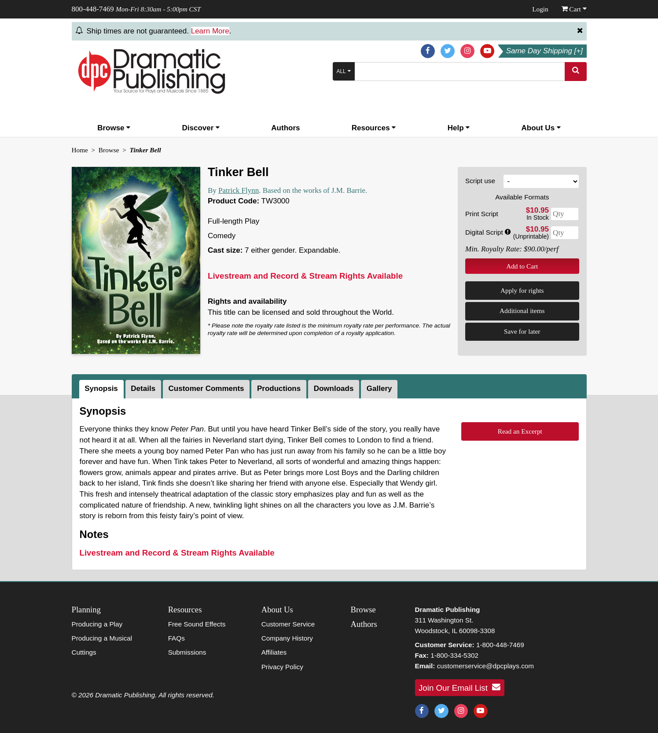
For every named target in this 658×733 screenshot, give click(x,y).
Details (143, 388)
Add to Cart (522, 266)
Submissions (187, 652)
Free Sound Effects (197, 624)
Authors (285, 128)
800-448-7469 (93, 9)
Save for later (522, 331)
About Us (541, 128)
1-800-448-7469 (500, 644)
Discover (201, 128)
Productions (279, 388)
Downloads (334, 388)
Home (80, 150)
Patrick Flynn (238, 190)
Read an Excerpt (520, 431)
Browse (113, 128)
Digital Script (488, 232)
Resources (374, 128)
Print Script (481, 213)
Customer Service (288, 624)
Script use (480, 180)
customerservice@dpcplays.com (485, 666)
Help (459, 128)
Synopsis (101, 388)
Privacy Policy (282, 666)
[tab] (102, 389)
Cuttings (84, 652)
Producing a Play (97, 624)
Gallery (379, 388)
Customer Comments (206, 388)
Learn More (210, 31)
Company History (287, 638)
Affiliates (274, 652)
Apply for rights (522, 290)
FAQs (176, 638)
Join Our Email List (459, 687)
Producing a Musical (102, 638)
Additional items (522, 310)
